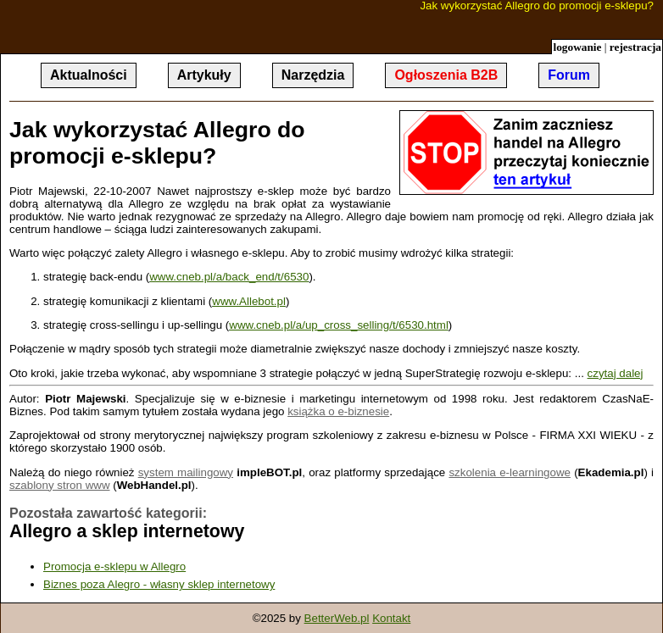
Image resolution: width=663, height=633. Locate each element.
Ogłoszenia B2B (446, 75)
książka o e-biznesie (338, 411)
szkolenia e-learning (498, 472)
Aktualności (88, 75)
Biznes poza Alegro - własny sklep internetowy (159, 584)
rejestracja (635, 47)
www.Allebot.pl (249, 301)
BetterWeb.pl (337, 618)
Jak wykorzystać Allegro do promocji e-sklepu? (537, 6)
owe (560, 472)
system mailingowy (185, 472)
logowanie (577, 47)
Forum (569, 75)
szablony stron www (59, 485)
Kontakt (391, 618)
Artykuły (204, 75)
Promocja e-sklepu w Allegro (114, 566)
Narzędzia (313, 75)
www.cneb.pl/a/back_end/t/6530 (229, 276)
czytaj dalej (616, 373)
